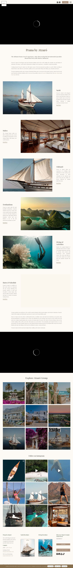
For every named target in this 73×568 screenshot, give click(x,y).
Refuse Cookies (57, 566)
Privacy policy (64, 566)
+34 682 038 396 (8, 547)
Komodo (44, 73)
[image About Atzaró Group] (37, 439)
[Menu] (71, 3)
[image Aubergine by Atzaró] (37, 393)
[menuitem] (71, 3)
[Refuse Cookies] (71, 566)
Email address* (59, 538)
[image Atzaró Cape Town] (14, 416)
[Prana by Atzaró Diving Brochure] (45, 548)
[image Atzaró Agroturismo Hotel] (14, 393)
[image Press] (59, 439)
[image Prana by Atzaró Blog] (14, 439)
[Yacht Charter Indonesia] (28, 548)
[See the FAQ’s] (63, 550)
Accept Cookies (50, 566)
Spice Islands (57, 73)
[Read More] (58, 105)
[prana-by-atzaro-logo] (4, 3)
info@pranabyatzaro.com (8, 551)
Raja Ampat (13, 74)
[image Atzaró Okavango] (59, 416)
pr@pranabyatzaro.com (8, 555)
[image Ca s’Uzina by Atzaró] (37, 416)
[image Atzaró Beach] (59, 393)
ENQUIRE (65, 2)
